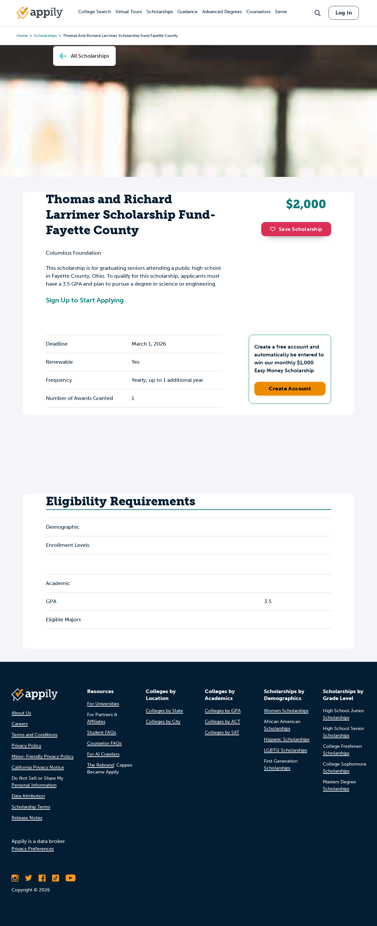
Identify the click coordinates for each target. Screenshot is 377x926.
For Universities (103, 704)
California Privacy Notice (38, 767)
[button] (274, 229)
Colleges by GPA (223, 711)
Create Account (290, 388)
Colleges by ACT (222, 721)
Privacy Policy (26, 745)
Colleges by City (163, 721)
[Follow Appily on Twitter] (28, 878)
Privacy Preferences (33, 849)
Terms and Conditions (34, 735)
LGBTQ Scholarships (285, 750)
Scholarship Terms (31, 807)
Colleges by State (164, 711)
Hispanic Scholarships (286, 739)
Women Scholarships (286, 711)
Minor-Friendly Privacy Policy (43, 756)
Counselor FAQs (104, 743)
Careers (20, 724)
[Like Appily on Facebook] (42, 878)
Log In (343, 13)
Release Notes (27, 818)
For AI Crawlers (103, 754)
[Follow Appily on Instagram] (15, 878)
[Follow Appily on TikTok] (55, 878)
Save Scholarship (296, 229)
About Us (21, 713)
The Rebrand (100, 765)
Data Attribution (28, 796)
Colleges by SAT (222, 732)
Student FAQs (101, 732)
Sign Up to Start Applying (85, 300)
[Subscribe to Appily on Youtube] (71, 878)
